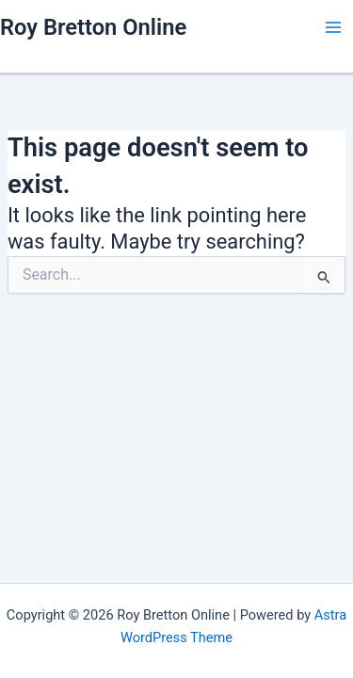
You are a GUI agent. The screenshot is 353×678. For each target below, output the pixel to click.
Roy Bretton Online (93, 27)
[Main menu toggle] (333, 27)
